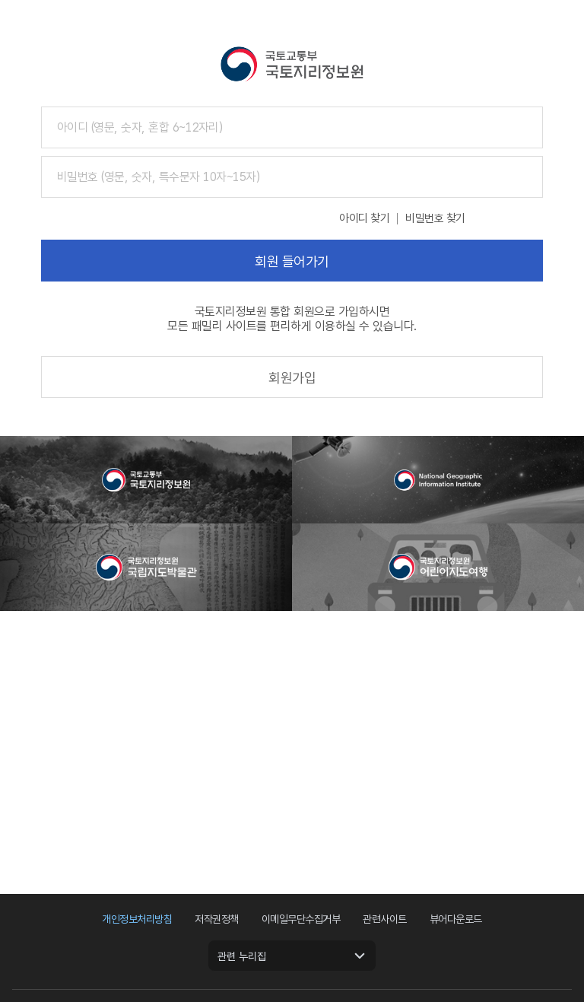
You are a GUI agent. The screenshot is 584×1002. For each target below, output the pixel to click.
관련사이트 (385, 919)
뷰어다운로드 (456, 919)
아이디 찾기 (364, 218)
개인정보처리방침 (137, 919)
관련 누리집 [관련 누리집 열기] (241, 956)
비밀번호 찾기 (435, 218)
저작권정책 (217, 919)
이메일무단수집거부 (301, 919)
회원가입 (292, 378)
